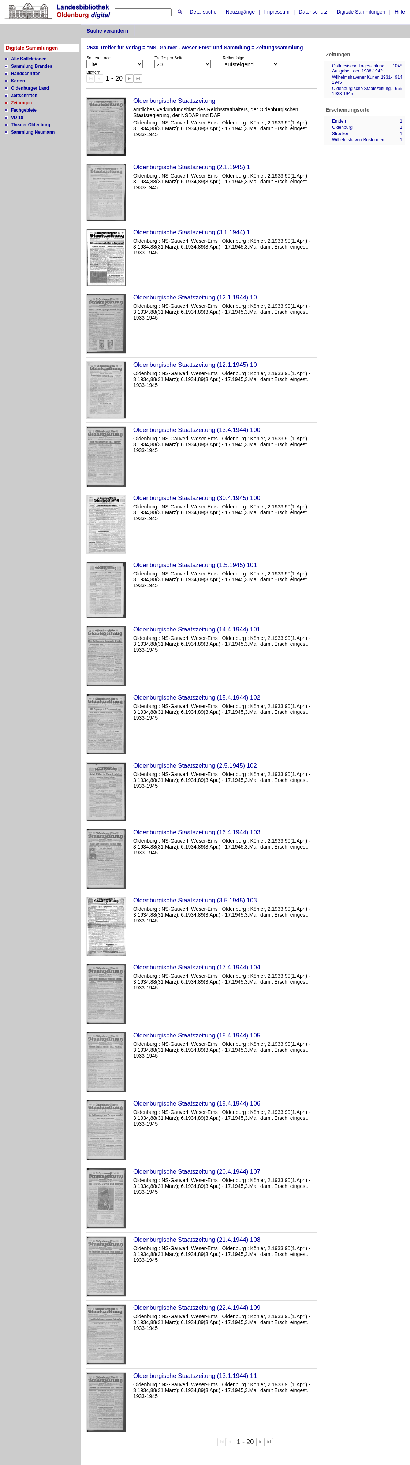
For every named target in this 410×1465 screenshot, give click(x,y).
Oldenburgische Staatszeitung (174, 100)
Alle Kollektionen (28, 58)
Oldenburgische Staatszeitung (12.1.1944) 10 (195, 297)
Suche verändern (107, 31)
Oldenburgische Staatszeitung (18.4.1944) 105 (196, 1035)
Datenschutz (313, 12)
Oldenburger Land (30, 88)
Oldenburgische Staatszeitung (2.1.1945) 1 (191, 167)
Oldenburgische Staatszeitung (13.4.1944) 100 (196, 429)
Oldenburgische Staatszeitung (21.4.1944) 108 (196, 1239)
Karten (18, 80)
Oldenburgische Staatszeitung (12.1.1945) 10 (195, 364)
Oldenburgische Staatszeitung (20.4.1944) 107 (196, 1171)
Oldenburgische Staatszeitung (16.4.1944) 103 (196, 832)
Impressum (277, 12)
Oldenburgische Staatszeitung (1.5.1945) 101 (195, 565)
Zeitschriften (24, 95)
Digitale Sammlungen (360, 12)
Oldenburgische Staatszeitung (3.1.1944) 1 (191, 232)
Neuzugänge (240, 12)
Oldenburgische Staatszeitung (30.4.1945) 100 (196, 498)
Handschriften (26, 73)
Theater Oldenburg (30, 124)
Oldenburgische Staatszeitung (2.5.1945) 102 (195, 765)
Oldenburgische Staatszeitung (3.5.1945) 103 (195, 900)
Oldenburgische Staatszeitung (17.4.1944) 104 (196, 967)
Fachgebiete (24, 110)
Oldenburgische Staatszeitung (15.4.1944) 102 (196, 697)
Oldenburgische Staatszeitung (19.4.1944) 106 (196, 1103)
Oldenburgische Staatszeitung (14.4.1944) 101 (196, 629)
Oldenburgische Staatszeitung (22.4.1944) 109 (196, 1307)
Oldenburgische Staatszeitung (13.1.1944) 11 (195, 1375)
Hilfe (400, 12)
